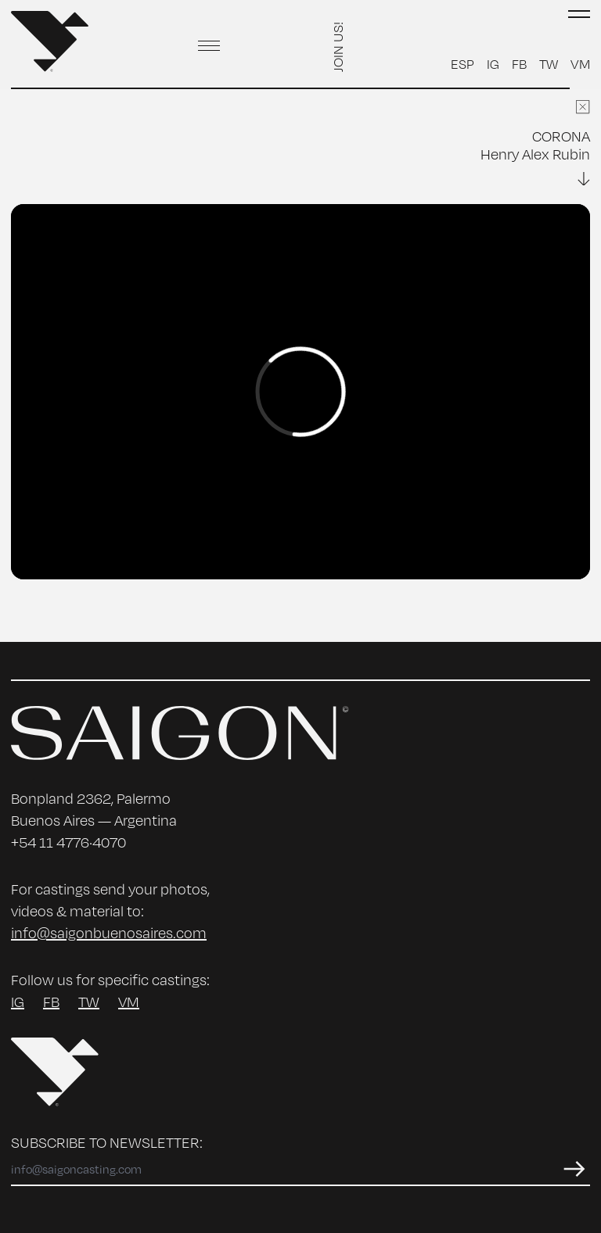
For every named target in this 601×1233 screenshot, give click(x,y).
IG (493, 63)
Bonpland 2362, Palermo (91, 798)
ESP (462, 63)
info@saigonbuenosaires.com (109, 932)
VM (580, 63)
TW (548, 63)
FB (519, 63)
